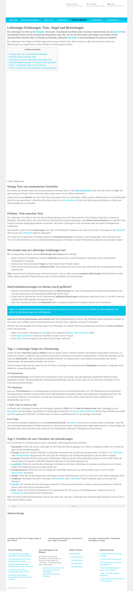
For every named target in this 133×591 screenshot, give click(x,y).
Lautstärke (16, 464)
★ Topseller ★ (112, 20)
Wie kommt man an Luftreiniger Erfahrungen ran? (30, 60)
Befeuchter (60, 478)
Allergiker (40, 32)
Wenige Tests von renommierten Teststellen (27, 54)
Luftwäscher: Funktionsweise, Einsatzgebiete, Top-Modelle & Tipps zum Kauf (20, 577)
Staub (76, 411)
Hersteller (72, 38)
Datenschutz (55, 574)
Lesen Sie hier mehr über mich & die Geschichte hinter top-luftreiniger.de (53, 570)
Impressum (46, 574)
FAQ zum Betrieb (79, 20)
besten (74, 423)
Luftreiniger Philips (77, 567)
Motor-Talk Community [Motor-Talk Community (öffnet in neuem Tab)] (78, 333)
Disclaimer (46, 576)
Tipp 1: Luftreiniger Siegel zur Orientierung (27, 65)
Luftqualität (97, 20)
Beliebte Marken (74, 554)
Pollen (82, 411)
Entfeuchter (75, 478)
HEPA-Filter (118, 452)
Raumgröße (12, 411)
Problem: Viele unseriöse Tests (22, 57)
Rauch (92, 411)
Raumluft (117, 32)
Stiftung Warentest (83, 190)
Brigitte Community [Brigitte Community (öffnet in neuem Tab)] (23, 336)
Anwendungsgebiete (31, 20)
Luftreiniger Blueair (77, 557)
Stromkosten (17, 473)
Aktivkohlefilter (22, 455)
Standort (15, 484)
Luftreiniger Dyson (77, 560)
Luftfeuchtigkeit (68, 200)
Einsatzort (62, 20)
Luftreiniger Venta (76, 563)
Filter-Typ (49, 20)
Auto (44, 333)
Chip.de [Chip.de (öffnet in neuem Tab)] (20, 338)
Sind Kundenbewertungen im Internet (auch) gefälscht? (32, 62)
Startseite (13, 20)
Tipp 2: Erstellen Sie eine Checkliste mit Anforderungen (32, 68)
